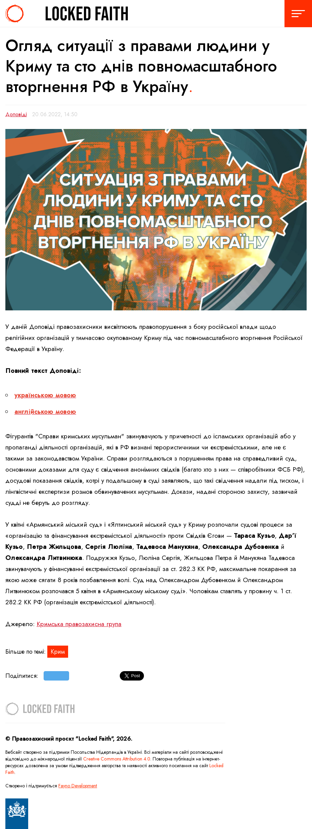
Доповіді (16, 114)
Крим (58, 651)
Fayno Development (77, 785)
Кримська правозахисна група (79, 623)
